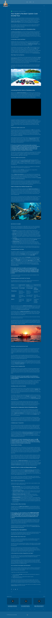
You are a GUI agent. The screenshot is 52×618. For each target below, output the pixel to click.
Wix (16, 614)
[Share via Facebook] (11, 589)
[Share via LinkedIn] (15, 589)
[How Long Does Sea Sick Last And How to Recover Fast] (26, 601)
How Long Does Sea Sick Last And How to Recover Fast (25, 606)
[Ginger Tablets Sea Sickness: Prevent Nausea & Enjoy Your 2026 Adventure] (39, 601)
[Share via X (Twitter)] (13, 589)
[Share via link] (17, 589)
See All (44, 596)
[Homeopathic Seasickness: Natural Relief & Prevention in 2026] (13, 601)
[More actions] (40, 11)
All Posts (8, 5)
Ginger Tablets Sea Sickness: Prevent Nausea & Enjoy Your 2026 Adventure (39, 606)
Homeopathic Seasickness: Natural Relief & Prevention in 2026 (13, 606)
